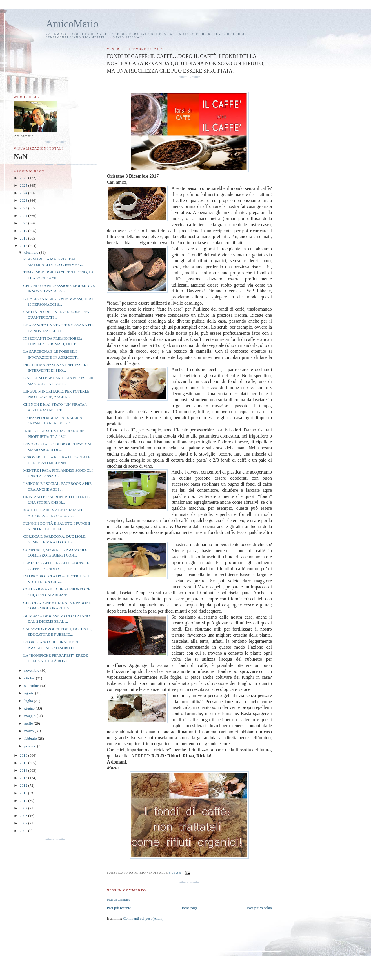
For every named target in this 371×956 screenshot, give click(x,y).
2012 (24, 785)
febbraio (31, 738)
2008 (24, 815)
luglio (29, 700)
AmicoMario (72, 24)
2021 (24, 215)
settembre (32, 685)
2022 (24, 208)
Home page (189, 907)
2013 (24, 778)
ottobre (30, 678)
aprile (29, 723)
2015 (24, 763)
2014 (24, 770)
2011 (24, 793)
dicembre (31, 252)
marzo (29, 731)
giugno (30, 708)
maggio (30, 716)
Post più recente (119, 907)
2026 (24, 178)
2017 (24, 246)
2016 (24, 755)
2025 (24, 185)
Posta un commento (118, 899)
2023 (24, 200)
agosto (29, 693)
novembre (32, 670)
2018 (24, 238)
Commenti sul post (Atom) (143, 918)
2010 (24, 800)
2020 (24, 223)
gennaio (30, 746)
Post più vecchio (259, 907)
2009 (24, 808)
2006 (24, 831)
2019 (24, 230)
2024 (24, 193)
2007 (24, 823)
